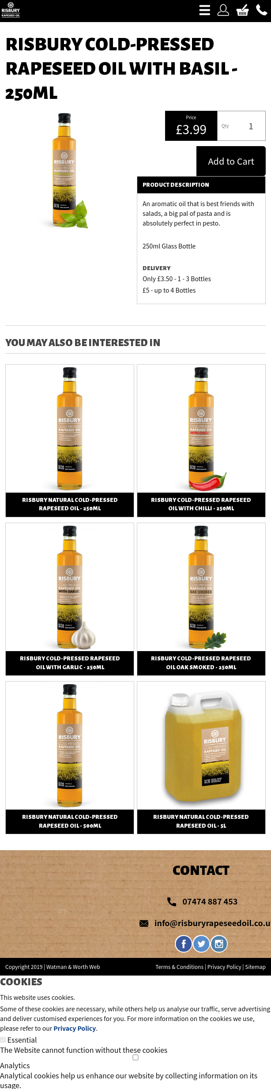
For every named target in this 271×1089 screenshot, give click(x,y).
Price (191, 117)
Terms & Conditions (179, 966)
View (69, 370)
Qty (225, 125)
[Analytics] (135, 1057)
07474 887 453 (209, 901)
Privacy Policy (224, 966)
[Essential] (3, 1040)
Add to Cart (231, 160)
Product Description (176, 185)
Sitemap (255, 966)
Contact (201, 870)
